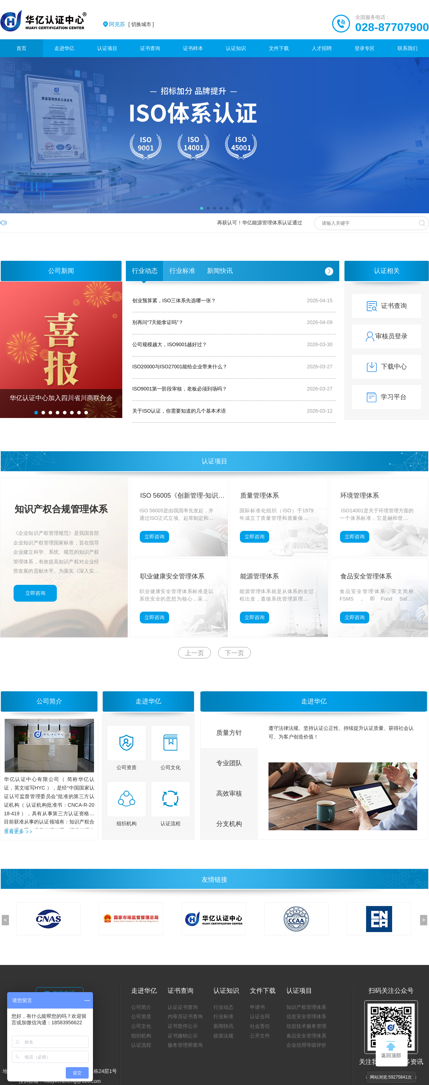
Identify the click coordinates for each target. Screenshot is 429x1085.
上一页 (194, 653)
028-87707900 (392, 27)
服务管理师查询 (185, 1045)
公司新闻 (61, 270)
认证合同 (260, 1016)
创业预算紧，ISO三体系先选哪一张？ (174, 300)
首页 (21, 48)
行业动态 (145, 270)
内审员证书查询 (185, 1016)
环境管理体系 (359, 495)
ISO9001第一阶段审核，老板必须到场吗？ (179, 389)
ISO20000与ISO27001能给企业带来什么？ (179, 366)
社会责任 (260, 1026)
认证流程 (141, 1045)
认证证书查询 (183, 1007)
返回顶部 (391, 1049)
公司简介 (49, 701)
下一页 (234, 653)
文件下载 (279, 48)
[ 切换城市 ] (131, 24)
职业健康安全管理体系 (172, 576)
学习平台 (386, 396)
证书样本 (193, 48)
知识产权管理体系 (306, 1007)
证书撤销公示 (183, 1036)
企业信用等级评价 (306, 1045)
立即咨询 (35, 593)
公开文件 (260, 1036)
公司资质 (141, 1016)
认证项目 (107, 48)
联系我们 (408, 48)
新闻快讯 (220, 270)
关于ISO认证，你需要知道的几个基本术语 (179, 411)
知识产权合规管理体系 (61, 509)
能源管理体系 (259, 576)
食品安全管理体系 (366, 576)
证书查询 (150, 48)
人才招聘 (322, 48)
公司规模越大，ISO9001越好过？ (169, 344)
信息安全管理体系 (306, 1016)
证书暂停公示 (183, 1026)
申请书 (257, 1007)
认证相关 (387, 270)
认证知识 (236, 48)
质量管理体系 (259, 495)
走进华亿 (64, 48)
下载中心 (387, 366)
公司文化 (141, 1026)
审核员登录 (387, 336)
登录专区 (365, 48)
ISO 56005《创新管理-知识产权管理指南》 (182, 497)
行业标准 (182, 270)
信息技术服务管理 (306, 1026)
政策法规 (223, 1036)
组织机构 (141, 1036)
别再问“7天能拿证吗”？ (157, 322)
